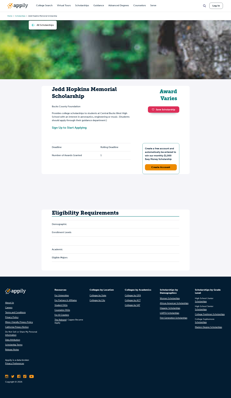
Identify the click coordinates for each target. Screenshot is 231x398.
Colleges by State (98, 295)
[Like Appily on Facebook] (18, 376)
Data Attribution (12, 340)
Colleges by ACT (133, 300)
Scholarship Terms (13, 344)
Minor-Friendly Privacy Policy (19, 322)
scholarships (20, 16)
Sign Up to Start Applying (69, 127)
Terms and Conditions (15, 312)
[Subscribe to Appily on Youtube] (31, 376)
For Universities (62, 295)
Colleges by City (97, 300)
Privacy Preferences (14, 363)
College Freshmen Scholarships (210, 314)
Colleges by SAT (132, 305)
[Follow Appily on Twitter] (12, 376)
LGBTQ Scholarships (169, 313)
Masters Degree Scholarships (208, 327)
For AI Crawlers (62, 315)
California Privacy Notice (17, 327)
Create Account (160, 167)
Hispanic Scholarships (170, 308)
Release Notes (12, 349)
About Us (9, 302)
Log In (216, 5)
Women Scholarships (170, 298)
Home (9, 16)
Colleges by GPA (133, 295)
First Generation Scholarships (173, 318)
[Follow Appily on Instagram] (6, 376)
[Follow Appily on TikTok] (24, 376)
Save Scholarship (163, 109)
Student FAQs (61, 305)
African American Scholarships (174, 303)
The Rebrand (60, 319)
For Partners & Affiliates (66, 300)
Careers (8, 307)
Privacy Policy (11, 317)
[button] (154, 109)
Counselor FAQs (62, 310)
